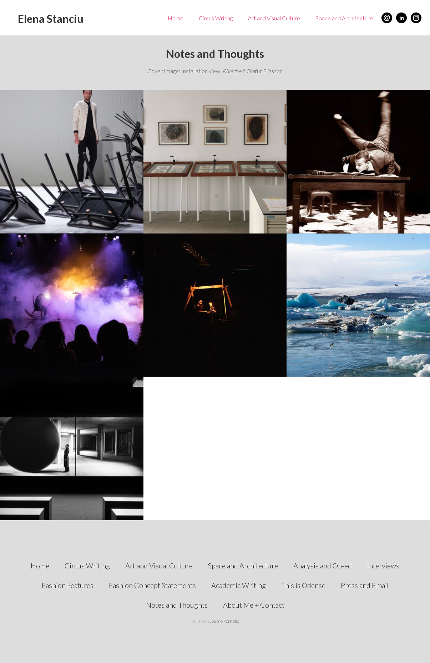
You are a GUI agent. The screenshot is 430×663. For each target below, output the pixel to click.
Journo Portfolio (224, 621)
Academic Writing (238, 585)
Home (175, 18)
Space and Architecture (344, 18)
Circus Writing (216, 18)
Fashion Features (67, 585)
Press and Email (365, 585)
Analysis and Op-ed (322, 565)
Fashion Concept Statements (152, 585)
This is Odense (303, 585)
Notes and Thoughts (177, 605)
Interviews (383, 565)
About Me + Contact (253, 605)
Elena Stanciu (51, 18)
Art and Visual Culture (274, 18)
